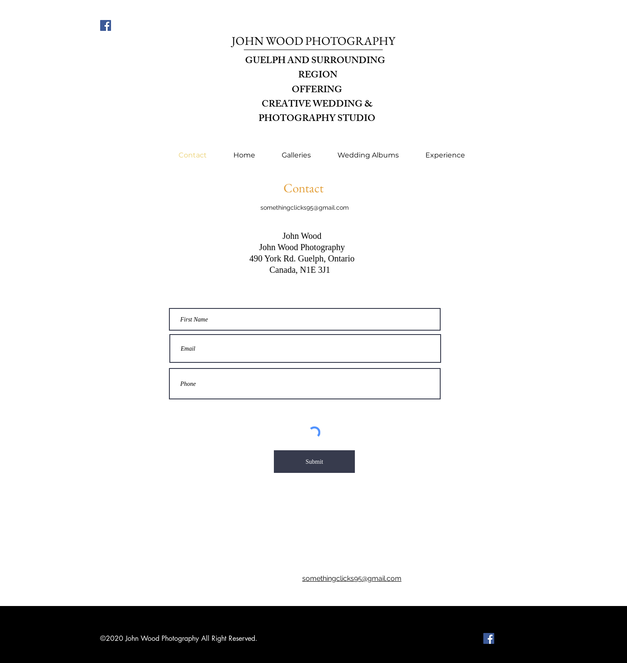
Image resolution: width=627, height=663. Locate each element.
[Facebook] (105, 25)
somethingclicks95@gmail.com (304, 207)
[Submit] (314, 461)
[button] (296, 155)
